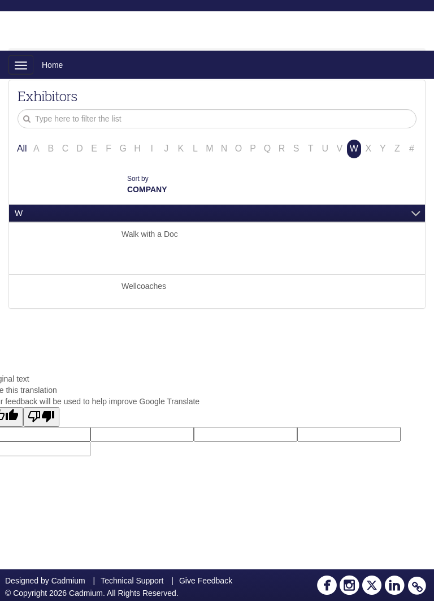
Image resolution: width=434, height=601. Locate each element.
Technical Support (132, 580)
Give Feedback (205, 580)
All (22, 148)
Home (52, 65)
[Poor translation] (41, 417)
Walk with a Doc (149, 234)
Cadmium (68, 580)
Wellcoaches (143, 286)
